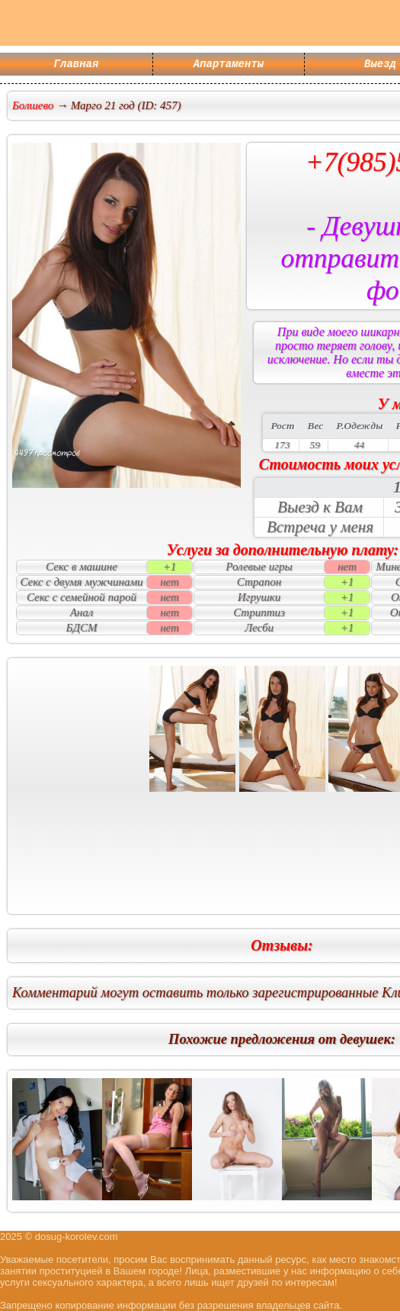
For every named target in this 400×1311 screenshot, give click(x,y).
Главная (76, 65)
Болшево (32, 105)
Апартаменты (229, 65)
